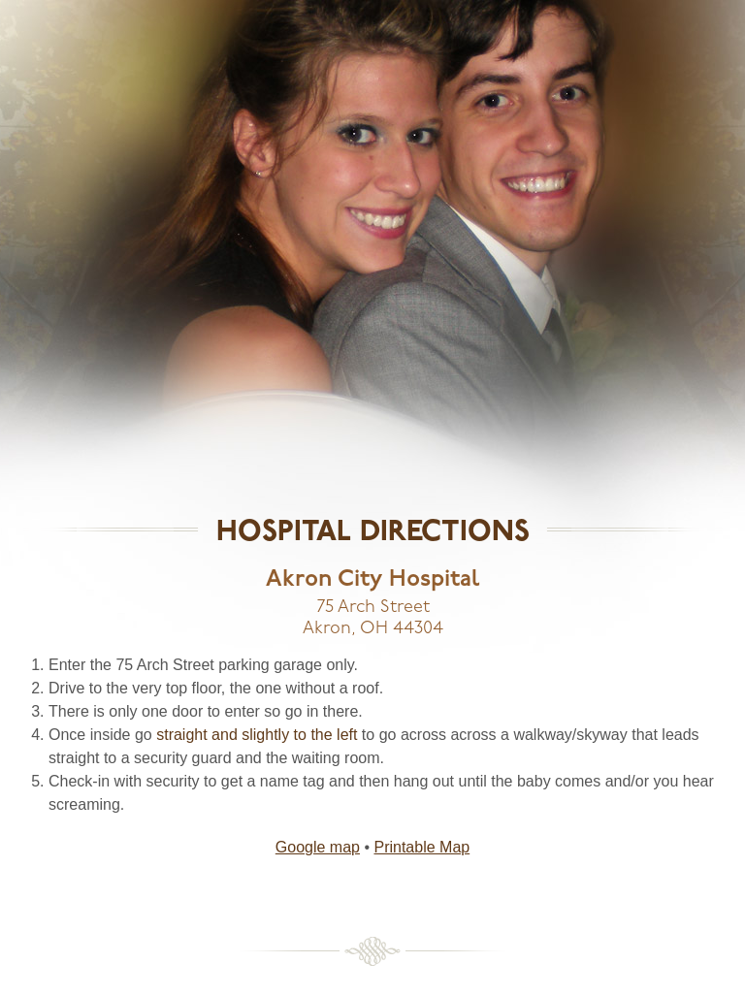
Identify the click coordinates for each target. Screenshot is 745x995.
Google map (317, 847)
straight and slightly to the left (256, 734)
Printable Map (421, 847)
